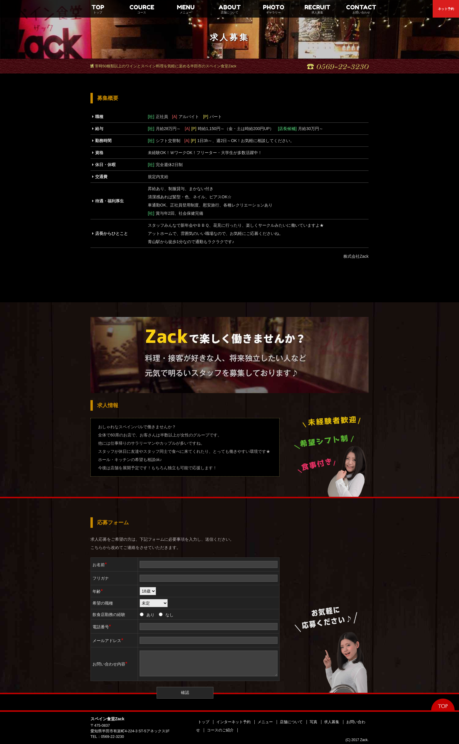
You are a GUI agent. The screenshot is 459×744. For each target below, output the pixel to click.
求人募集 (331, 722)
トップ (203, 722)
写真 (313, 722)
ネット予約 (446, 9)
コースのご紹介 (220, 730)
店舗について (291, 722)
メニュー (265, 722)
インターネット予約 (233, 722)
